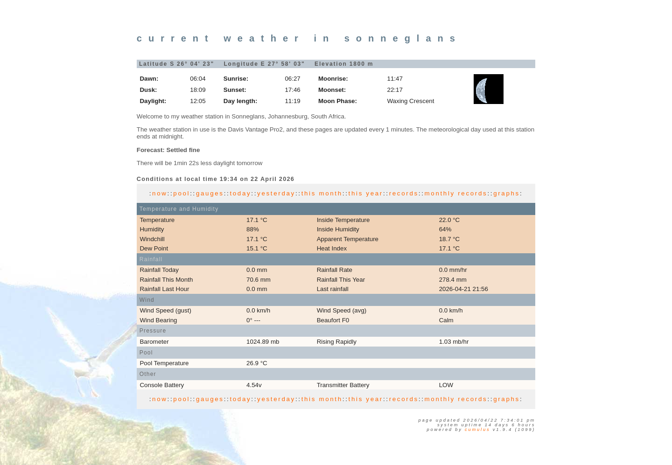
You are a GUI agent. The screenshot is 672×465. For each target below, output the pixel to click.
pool (181, 193)
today (240, 193)
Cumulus (477, 429)
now (159, 193)
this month (322, 193)
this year (366, 193)
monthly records (456, 193)
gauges (210, 193)
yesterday (276, 193)
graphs (506, 193)
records (404, 193)
